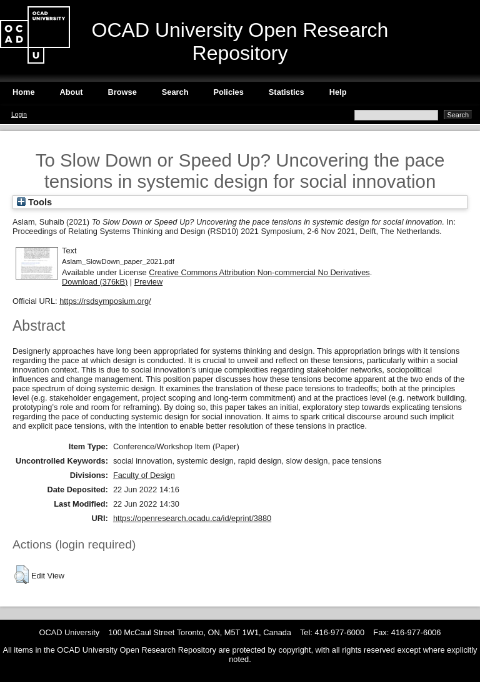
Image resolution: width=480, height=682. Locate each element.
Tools (34, 202)
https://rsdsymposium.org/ (105, 301)
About (71, 92)
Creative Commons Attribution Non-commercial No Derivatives (259, 272)
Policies (228, 92)
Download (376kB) (95, 281)
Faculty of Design (144, 475)
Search (175, 92)
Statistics (286, 92)
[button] (21, 574)
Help (338, 92)
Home (23, 92)
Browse (122, 92)
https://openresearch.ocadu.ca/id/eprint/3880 (192, 518)
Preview (148, 281)
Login (19, 114)
